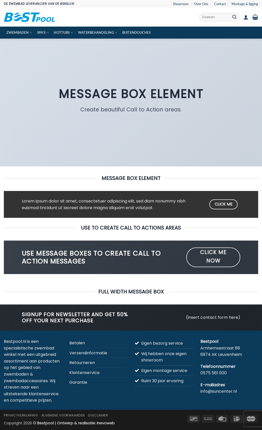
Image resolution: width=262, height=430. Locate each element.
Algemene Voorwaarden (63, 415)
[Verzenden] (234, 17)
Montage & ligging (245, 4)
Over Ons (201, 4)
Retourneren (82, 363)
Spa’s (43, 32)
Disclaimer (98, 415)
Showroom (181, 4)
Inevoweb (106, 423)
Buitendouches (136, 32)
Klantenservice (84, 373)
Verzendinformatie (88, 353)
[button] (245, 17)
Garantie (78, 382)
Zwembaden (19, 32)
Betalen (77, 343)
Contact (220, 4)
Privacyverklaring (21, 415)
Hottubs (63, 32)
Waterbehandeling (97, 32)
